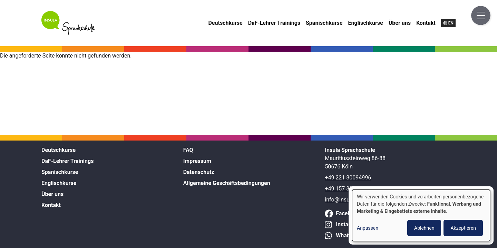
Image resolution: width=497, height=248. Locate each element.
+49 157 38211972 (348, 188)
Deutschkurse (225, 23)
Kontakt (426, 23)
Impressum (197, 161)
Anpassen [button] (367, 228)
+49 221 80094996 (348, 177)
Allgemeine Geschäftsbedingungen (226, 183)
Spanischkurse (324, 23)
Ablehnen (424, 228)
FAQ (188, 150)
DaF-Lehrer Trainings (274, 23)
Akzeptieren (463, 228)
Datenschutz (198, 172)
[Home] (68, 33)
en (451, 23)
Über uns (400, 23)
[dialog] (421, 215)
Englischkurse (365, 23)
